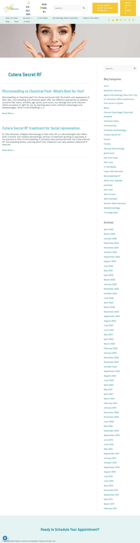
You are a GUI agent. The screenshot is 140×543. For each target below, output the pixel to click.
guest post (109, 153)
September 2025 (112, 257)
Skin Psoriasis (110, 199)
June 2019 (109, 444)
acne (106, 86)
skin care (108, 189)
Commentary (110, 125)
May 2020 (108, 426)
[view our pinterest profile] (129, 20)
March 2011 (109, 504)
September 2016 (111, 467)
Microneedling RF (112, 176)
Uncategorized (111, 212)
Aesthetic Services (113, 90)
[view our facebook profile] (109, 20)
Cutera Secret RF (112, 135)
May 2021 (108, 389)
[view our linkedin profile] (121, 20)
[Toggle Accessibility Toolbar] (5, 538)
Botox (106, 108)
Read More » (8, 113)
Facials (107, 144)
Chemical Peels (111, 121)
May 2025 (108, 270)
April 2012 (108, 485)
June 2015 (108, 481)
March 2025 (109, 279)
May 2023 (108, 334)
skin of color (110, 194)
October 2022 (110, 366)
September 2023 (112, 316)
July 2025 (108, 266)
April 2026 (108, 229)
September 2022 (112, 371)
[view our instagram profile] (125, 20)
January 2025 (110, 284)
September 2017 (112, 453)
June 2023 (109, 330)
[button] (105, 8)
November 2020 (111, 417)
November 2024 (111, 289)
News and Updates (113, 180)
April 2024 (108, 302)
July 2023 (108, 325)
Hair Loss (108, 162)
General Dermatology (114, 148)
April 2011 (108, 499)
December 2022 (111, 357)
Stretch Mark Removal (115, 203)
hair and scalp (111, 157)
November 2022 (111, 362)
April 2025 (108, 275)
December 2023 (111, 312)
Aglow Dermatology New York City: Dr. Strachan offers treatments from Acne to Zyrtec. (121, 99)
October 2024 (110, 293)
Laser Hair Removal (113, 171)
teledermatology (112, 208)
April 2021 (108, 394)
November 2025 (111, 247)
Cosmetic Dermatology (115, 130)
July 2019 (108, 440)
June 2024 (109, 298)
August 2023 (110, 321)
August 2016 (110, 472)
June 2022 (109, 380)
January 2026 (110, 238)
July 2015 (108, 476)
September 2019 (112, 435)
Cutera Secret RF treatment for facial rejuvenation (41, 128)
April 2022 (108, 385)
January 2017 (110, 458)
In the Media (110, 167)
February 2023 (110, 348)
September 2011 (111, 495)
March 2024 (109, 307)
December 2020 (111, 412)
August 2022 (110, 376)
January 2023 (110, 353)
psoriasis (108, 185)
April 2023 (108, 339)
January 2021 (110, 408)
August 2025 (110, 261)
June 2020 (109, 421)
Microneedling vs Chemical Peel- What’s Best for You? (43, 91)
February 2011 (110, 508)
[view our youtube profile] (117, 20)
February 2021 (110, 403)
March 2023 (109, 343)
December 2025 (111, 243)
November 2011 (111, 490)
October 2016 (110, 462)
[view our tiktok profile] (133, 20)
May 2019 (108, 449)
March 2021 (109, 398)
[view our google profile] (113, 20)
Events (107, 139)
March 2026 (109, 234)
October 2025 (110, 252)
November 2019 (111, 430)
